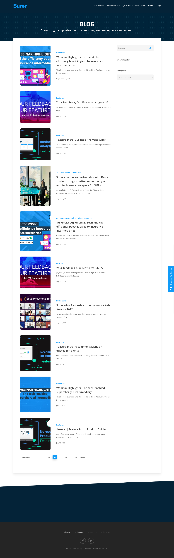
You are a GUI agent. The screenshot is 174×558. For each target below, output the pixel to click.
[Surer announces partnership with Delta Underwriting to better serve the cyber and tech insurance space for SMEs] (35, 186)
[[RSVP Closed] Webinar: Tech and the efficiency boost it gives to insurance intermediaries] (35, 231)
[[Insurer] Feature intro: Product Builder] (35, 434)
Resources (60, 52)
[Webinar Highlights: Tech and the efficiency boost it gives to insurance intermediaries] (35, 66)
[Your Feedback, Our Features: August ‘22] (35, 107)
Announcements (63, 173)
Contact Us (92, 532)
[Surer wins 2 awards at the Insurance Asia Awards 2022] (35, 312)
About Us (67, 532)
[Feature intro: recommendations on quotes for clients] (35, 353)
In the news (76, 173)
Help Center (79, 532)
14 (43, 457)
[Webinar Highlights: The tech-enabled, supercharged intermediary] (35, 394)
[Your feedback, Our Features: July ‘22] (35, 272)
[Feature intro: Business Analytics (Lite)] (35, 144)
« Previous (26, 457)
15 (49, 457)
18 (66, 457)
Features (60, 98)
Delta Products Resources (81, 218)
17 (60, 457)
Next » (82, 457)
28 (76, 457)
